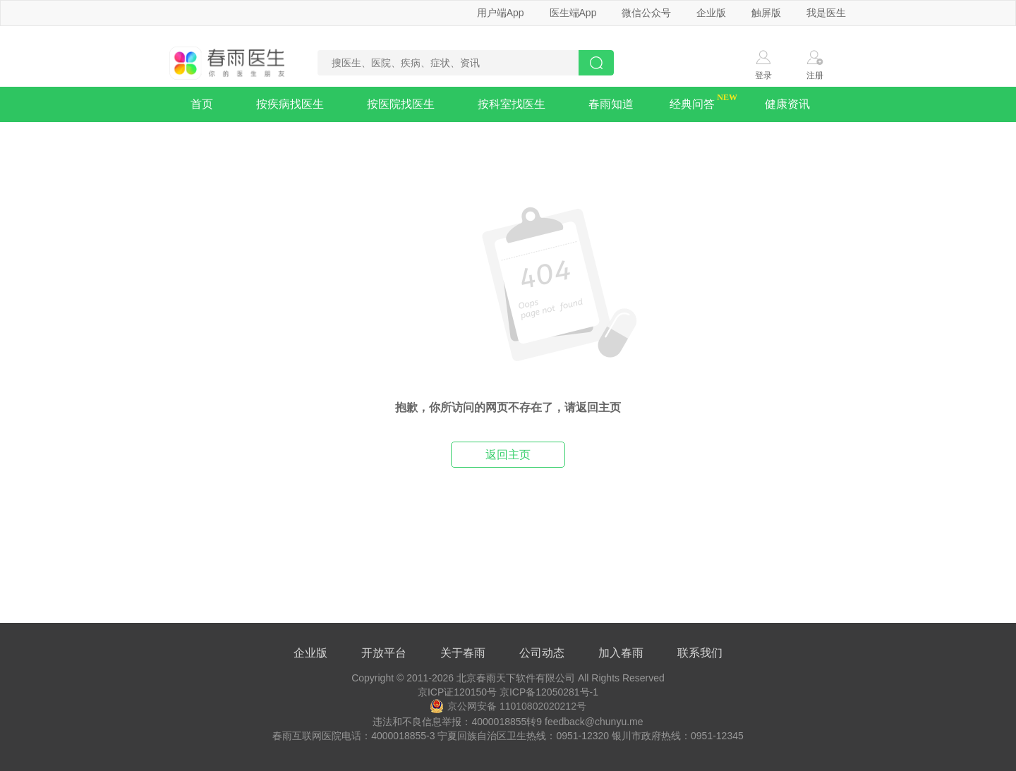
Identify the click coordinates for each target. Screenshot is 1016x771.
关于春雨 (462, 653)
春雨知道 (611, 104)
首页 (201, 104)
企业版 (711, 12)
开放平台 (383, 653)
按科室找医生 (511, 104)
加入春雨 (620, 653)
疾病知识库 (221, 139)
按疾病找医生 (290, 104)
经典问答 (692, 104)
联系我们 (699, 653)
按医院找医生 (401, 104)
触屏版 (766, 12)
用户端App (500, 12)
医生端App (573, 12)
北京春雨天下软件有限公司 (515, 678)
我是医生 (826, 12)
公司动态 (541, 653)
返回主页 (508, 455)
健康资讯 (787, 104)
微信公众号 (646, 12)
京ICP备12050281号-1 (549, 692)
